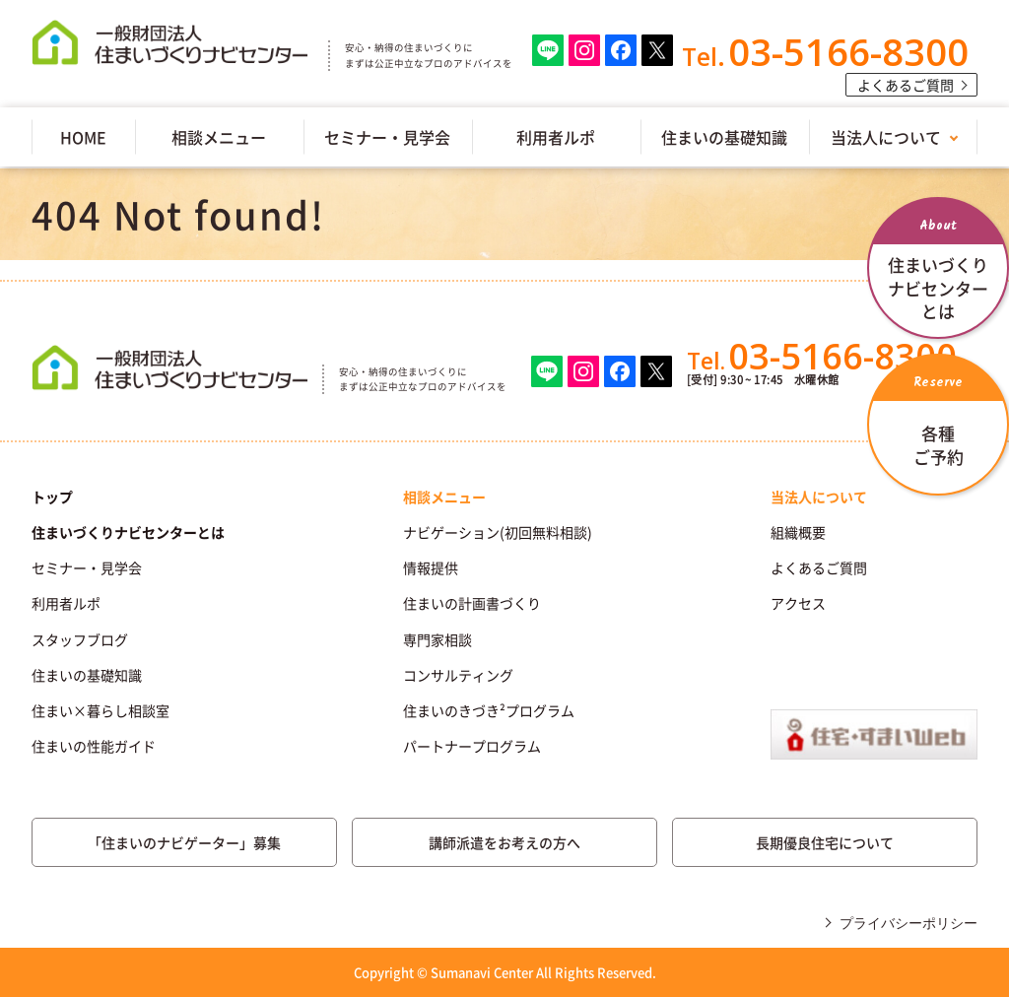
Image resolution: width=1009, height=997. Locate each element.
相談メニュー (218, 137)
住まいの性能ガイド (94, 746)
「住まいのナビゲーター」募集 (184, 842)
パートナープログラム (472, 746)
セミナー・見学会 (387, 137)
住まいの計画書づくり (472, 603)
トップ (52, 496)
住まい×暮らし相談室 (100, 710)
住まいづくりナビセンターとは (128, 532)
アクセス (798, 603)
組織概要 (798, 532)
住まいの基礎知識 (724, 137)
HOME (83, 137)
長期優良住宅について (825, 842)
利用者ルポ (555, 137)
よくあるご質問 (905, 85)
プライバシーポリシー (908, 923)
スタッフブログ (80, 639)
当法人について (886, 137)
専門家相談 (437, 639)
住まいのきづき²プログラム (488, 710)
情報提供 (430, 567)
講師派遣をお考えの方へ (504, 842)
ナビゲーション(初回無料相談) (497, 532)
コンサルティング (458, 675)
